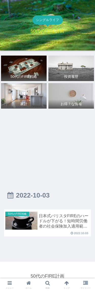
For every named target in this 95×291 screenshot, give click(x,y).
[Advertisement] (47, 144)
